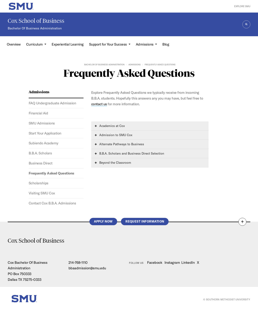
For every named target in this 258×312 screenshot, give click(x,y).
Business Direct (40, 163)
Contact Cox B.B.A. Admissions (52, 203)
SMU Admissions (42, 123)
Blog (165, 44)
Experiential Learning (68, 44)
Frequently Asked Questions (51, 173)
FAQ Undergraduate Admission (52, 103)
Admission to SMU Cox (113, 135)
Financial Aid (38, 113)
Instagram (172, 262)
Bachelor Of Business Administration (35, 28)
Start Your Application (45, 133)
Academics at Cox (110, 126)
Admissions (134, 64)
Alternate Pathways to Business (119, 144)
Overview (14, 44)
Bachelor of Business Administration (104, 64)
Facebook (154, 262)
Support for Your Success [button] (108, 44)
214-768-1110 (78, 262)
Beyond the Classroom (113, 162)
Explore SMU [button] (242, 6)
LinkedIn (188, 262)
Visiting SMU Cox (42, 193)
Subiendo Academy (43, 143)
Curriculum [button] (35, 44)
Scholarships (38, 183)
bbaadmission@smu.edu (87, 268)
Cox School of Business (36, 20)
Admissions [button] (145, 44)
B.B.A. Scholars (40, 153)
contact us (99, 104)
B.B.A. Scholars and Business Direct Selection (129, 153)
